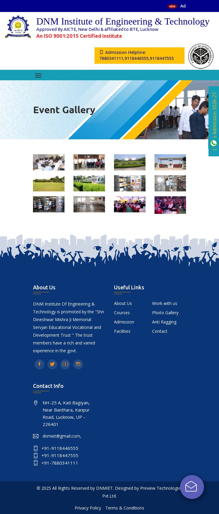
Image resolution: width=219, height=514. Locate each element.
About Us (123, 303)
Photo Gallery (165, 312)
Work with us (164, 303)
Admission (124, 322)
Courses (122, 312)
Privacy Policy (88, 508)
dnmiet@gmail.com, (62, 436)
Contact (159, 331)
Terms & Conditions (124, 508)
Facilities (122, 331)
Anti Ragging (164, 322)
